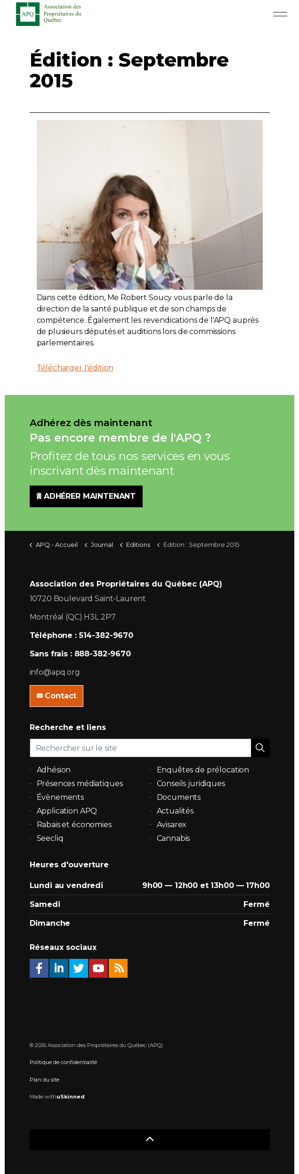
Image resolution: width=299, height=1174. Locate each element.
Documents (179, 797)
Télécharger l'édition (75, 367)
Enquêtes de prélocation (203, 769)
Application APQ (67, 810)
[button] (260, 747)
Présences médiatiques (80, 783)
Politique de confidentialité (63, 1062)
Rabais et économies (74, 824)
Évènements (60, 797)
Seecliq (50, 838)
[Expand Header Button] (280, 14)
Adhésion (54, 769)
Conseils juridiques (191, 783)
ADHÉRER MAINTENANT (86, 496)
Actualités (175, 810)
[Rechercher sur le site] (150, 747)
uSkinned (71, 1096)
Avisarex (172, 824)
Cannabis (173, 838)
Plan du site (44, 1079)
